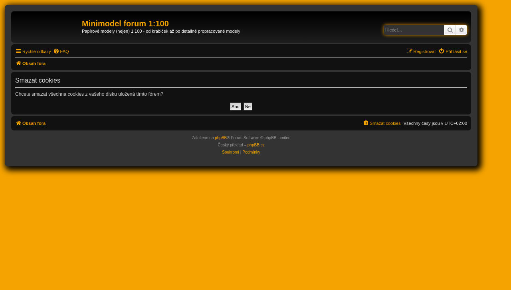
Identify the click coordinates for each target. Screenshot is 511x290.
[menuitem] (61, 51)
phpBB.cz (256, 145)
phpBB (221, 138)
